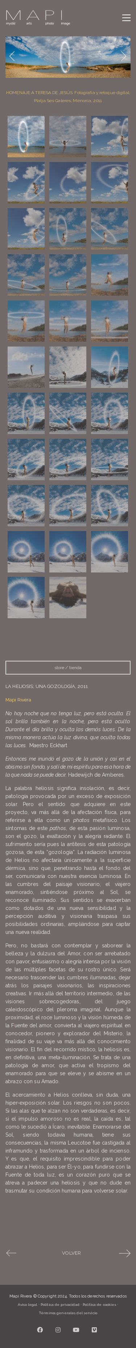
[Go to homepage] (38, 18)
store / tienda (68, 667)
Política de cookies (99, 1305)
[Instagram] (58, 1330)
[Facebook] (40, 1330)
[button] (126, 18)
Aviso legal (27, 1305)
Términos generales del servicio (68, 1313)
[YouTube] (76, 1330)
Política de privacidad (60, 1305)
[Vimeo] (94, 1330)
